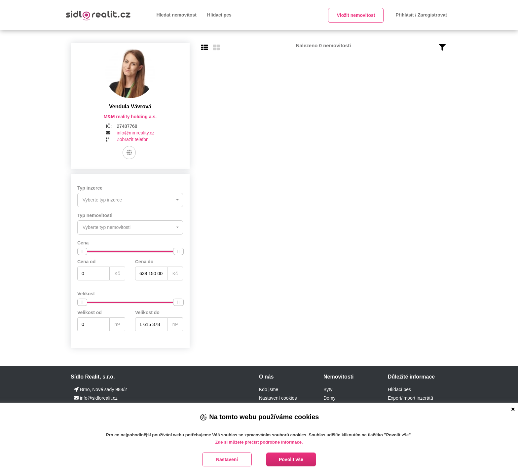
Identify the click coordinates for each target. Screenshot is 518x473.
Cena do (144, 261)
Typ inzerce (89, 188)
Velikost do (147, 311)
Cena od (86, 261)
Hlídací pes (219, 15)
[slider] (82, 250)
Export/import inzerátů (410, 397)
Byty (327, 388)
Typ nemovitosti (94, 215)
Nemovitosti (338, 376)
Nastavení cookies (278, 397)
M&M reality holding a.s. (130, 116)
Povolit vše (291, 459)
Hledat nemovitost (177, 15)
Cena (83, 242)
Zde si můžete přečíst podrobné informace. (259, 442)
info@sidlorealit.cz (99, 397)
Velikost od (89, 311)
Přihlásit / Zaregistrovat (421, 15)
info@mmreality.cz (135, 132)
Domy (329, 397)
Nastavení (227, 459)
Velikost (86, 293)
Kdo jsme (268, 388)
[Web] (129, 152)
